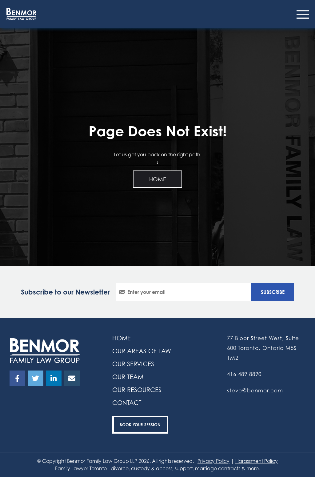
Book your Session (140, 424)
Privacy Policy (213, 461)
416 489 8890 (244, 374)
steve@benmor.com (255, 390)
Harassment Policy (256, 461)
